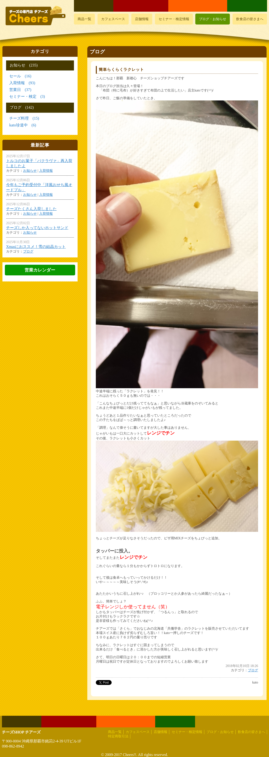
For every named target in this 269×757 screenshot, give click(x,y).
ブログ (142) (22, 107)
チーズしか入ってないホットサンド (37, 228)
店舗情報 (142, 19)
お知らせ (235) (24, 65)
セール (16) (20, 76)
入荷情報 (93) (22, 83)
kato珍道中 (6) (22, 125)
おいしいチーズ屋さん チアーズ (36, 15)
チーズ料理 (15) (24, 118)
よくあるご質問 (93, 6)
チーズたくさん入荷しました (31, 209)
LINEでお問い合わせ (247, 6)
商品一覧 (84, 19)
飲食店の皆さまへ (249, 19)
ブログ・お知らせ (212, 19)
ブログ (253, 670)
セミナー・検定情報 (174, 19)
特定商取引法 (118, 736)
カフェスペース (113, 19)
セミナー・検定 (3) (27, 96)
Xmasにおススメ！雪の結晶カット (36, 247)
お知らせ (30, 171)
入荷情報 (46, 171)
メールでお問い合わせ (198, 6)
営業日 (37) (20, 90)
